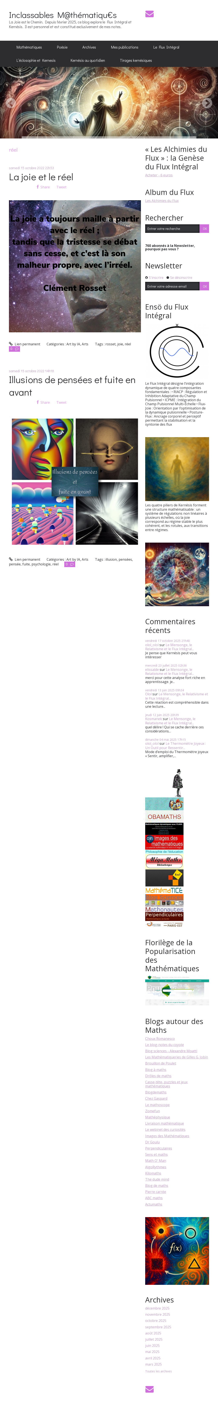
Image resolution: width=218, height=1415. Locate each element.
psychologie (41, 564)
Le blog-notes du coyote (164, 1044)
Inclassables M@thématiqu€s (63, 14)
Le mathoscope (157, 1104)
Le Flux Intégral (166, 47)
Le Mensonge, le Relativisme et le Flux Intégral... (169, 647)
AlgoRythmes (155, 1167)
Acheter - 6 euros (159, 175)
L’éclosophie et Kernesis (36, 60)
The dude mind (157, 1179)
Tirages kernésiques (136, 60)
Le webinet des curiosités (165, 1129)
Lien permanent (24, 344)
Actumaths (153, 1204)
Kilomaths (153, 1173)
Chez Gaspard (156, 1098)
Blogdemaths (155, 1092)
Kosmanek (153, 718)
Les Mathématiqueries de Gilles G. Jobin (176, 1057)
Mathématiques (29, 47)
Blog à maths (155, 1069)
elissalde (152, 669)
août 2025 (153, 1333)
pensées (125, 559)
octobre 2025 (155, 1321)
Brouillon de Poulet (160, 1063)
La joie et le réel (41, 176)
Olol (148, 694)
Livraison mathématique (164, 1123)
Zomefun (152, 1111)
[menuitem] (29, 47)
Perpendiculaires (158, 1148)
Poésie (62, 47)
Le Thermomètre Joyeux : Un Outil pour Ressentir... (175, 745)
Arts (85, 344)
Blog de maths (156, 1185)
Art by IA (73, 344)
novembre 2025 (157, 1315)
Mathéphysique (157, 1117)
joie (120, 344)
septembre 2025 (158, 1327)
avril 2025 (153, 1358)
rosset (110, 344)
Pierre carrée (155, 1191)
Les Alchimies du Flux (162, 200)
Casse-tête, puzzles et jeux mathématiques (166, 1084)
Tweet (61, 187)
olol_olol (152, 645)
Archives (89, 47)
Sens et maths (156, 1154)
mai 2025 (152, 1352)
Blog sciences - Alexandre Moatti (171, 1051)
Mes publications (124, 47)
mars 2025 (153, 1364)
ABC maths (154, 1198)
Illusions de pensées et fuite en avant (72, 385)
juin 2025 (152, 1346)
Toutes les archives (158, 1371)
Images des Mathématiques (167, 1136)
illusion (111, 559)
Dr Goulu (152, 1142)
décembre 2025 (157, 1308)
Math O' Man (155, 1160)
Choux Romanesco (160, 1038)
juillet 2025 (153, 1339)
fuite (26, 564)
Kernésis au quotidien (87, 60)
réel (128, 344)
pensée (15, 564)
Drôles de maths (158, 1075)
